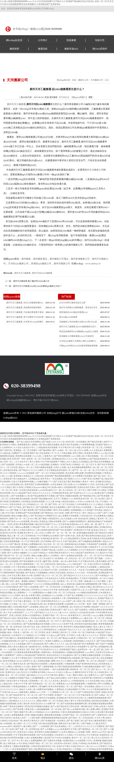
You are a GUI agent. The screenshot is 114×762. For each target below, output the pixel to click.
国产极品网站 (45, 450)
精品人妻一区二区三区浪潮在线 (21, 536)
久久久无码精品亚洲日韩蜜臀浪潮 (97, 749)
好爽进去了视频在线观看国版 (16, 746)
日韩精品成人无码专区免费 (75, 547)
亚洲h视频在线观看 (85, 533)
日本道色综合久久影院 (55, 578)
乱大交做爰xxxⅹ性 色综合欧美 (75, 518)
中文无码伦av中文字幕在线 (86, 735)
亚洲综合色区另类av (87, 487)
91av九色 (37, 456)
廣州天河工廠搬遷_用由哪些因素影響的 (24, 307)
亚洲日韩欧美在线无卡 (59, 553)
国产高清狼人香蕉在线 (23, 709)
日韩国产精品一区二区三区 (40, 743)
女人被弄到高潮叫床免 (93, 629)
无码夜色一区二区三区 (67, 581)
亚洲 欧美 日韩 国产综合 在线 (26, 627)
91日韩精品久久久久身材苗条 (46, 712)
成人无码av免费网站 (22, 570)
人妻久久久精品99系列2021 (23, 530)
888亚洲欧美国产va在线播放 (26, 607)
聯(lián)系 (100, 758)
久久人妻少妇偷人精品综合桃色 (60, 501)
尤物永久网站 (85, 587)
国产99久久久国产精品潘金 (65, 541)
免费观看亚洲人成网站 (27, 444)
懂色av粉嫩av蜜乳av (20, 516)
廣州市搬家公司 (62, 263)
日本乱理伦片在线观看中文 (77, 646)
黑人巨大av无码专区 (100, 738)
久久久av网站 (6, 666)
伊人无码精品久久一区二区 (35, 504)
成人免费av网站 (93, 709)
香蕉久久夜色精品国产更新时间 (31, 655)
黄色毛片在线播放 (47, 698)
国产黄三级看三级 (75, 720)
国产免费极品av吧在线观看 (37, 669)
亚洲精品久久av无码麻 (52, 595)
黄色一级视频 (21, 581)
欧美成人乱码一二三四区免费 (26, 718)
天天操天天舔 (43, 567)
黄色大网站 (78, 453)
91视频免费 (69, 664)
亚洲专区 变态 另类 (26, 649)
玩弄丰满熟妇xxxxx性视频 (73, 732)
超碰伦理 (80, 584)
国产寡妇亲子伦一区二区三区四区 (15, 555)
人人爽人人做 (32, 621)
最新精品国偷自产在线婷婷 (100, 521)
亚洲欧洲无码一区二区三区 (94, 621)
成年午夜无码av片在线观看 (79, 507)
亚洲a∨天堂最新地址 (32, 615)
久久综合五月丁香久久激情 (27, 462)
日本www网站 (45, 533)
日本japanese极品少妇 (41, 487)
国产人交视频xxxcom (50, 729)
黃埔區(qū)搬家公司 (41, 263)
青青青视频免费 (106, 624)
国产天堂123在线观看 (29, 587)
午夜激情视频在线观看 (19, 578)
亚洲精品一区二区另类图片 (25, 450)
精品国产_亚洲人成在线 (11, 615)
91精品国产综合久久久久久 (70, 629)
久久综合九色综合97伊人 (24, 447)
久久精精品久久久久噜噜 (34, 635)
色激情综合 (105, 735)
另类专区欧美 (15, 504)
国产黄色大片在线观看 (86, 567)
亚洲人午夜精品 (80, 743)
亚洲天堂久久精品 (25, 732)
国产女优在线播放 (45, 735)
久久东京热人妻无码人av (60, 681)
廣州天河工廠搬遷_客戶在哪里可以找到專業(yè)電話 (26, 317)
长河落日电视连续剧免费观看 (68, 666)
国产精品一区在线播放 (84, 686)
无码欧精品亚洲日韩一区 (52, 538)
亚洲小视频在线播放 (34, 715)
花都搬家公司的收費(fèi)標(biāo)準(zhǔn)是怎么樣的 (79, 322)
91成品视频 (44, 464)
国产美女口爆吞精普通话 (95, 720)
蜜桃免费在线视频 (53, 715)
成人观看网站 (19, 592)
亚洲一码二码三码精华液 (83, 632)
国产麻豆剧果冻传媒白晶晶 (94, 536)
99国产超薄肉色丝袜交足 (87, 664)
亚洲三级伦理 (23, 703)
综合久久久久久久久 (42, 493)
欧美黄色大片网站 (8, 444)
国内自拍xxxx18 (64, 564)
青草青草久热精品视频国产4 (48, 732)
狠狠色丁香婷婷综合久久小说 (42, 581)
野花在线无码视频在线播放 (37, 706)
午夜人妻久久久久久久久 (87, 635)
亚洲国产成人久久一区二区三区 (48, 575)
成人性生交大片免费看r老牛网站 (31, 672)
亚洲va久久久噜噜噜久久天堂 (81, 484)
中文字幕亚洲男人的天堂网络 (38, 541)
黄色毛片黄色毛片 (32, 720)
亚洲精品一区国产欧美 (61, 464)
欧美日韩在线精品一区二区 (61, 686)
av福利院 (17, 666)
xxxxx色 (103, 453)
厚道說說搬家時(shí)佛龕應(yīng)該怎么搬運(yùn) (79, 331)
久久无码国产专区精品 (92, 510)
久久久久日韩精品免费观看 (47, 584)
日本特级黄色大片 (84, 504)
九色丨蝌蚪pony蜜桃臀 (19, 527)
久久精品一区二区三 (18, 604)
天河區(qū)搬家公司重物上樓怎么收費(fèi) (77, 341)
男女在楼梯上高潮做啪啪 (70, 510)
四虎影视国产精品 (68, 649)
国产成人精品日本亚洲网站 (29, 442)
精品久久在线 (26, 689)
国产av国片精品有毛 (60, 706)
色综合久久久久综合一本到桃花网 (82, 573)
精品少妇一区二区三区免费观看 (54, 607)
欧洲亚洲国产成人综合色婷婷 (37, 453)
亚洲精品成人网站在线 (19, 590)
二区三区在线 (11, 467)
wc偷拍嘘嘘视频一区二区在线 (48, 709)
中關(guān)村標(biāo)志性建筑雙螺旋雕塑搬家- (79, 346)
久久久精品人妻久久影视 (12, 487)
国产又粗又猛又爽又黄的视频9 (67, 481)
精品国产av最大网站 (22, 726)
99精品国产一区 (79, 564)
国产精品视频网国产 (24, 584)
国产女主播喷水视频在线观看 (87, 655)
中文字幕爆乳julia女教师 (48, 536)
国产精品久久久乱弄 (72, 621)
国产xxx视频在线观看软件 (75, 521)
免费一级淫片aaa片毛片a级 (98, 732)
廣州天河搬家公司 (94, 170)
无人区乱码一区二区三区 (74, 490)
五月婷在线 (64, 524)
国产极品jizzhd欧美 (67, 638)
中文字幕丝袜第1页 (85, 695)
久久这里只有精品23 (38, 553)
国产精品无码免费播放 (100, 462)
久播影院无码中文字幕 (83, 672)
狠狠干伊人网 (26, 712)
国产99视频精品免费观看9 (90, 541)
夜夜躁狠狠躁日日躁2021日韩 (81, 712)
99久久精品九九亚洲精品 (78, 462)
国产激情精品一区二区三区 (90, 729)
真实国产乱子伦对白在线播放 (57, 738)
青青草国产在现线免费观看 (37, 484)
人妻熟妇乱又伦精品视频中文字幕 (70, 689)
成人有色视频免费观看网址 (79, 467)
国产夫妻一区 (21, 729)
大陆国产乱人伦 (77, 590)
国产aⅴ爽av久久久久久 (55, 644)
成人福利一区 (19, 723)
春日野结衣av (99, 587)
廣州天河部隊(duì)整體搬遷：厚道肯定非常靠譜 (79, 307)
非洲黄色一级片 (58, 555)
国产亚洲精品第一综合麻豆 (53, 720)
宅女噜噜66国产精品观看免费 (99, 570)
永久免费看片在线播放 (82, 476)
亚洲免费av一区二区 (38, 681)
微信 (71, 758)
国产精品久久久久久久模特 (31, 470)
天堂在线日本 (86, 516)
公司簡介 (42, 40)
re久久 (66, 612)
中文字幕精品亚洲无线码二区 (58, 470)
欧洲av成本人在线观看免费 (64, 487)
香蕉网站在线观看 (23, 456)
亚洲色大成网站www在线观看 (58, 641)
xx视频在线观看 (56, 664)
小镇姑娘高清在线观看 (47, 447)
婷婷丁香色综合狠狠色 (13, 706)
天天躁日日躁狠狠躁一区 (91, 578)
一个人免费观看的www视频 (39, 592)
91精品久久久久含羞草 (10, 595)
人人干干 (30, 612)
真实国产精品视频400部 (42, 499)
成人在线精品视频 (41, 661)
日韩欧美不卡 (94, 547)
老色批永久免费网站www (72, 618)
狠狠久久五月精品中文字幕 (45, 570)
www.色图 (76, 456)
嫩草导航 (47, 561)
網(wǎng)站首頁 (14, 40)
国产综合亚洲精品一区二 (61, 726)
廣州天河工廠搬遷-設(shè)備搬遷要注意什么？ (79, 326)
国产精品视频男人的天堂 (31, 561)
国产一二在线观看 (41, 726)
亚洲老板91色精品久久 (23, 476)
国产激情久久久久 (72, 479)
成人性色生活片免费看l (80, 607)
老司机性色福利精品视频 (86, 624)
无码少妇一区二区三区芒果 (81, 558)
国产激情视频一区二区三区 (15, 629)
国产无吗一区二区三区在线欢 (62, 504)
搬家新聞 (14, 49)
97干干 (32, 629)
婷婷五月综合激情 (57, 573)
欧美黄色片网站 (91, 453)
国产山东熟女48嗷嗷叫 (17, 553)
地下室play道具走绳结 (57, 678)
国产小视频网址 (31, 547)
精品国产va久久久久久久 (103, 607)
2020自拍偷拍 (37, 578)
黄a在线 (34, 521)
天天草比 (71, 635)
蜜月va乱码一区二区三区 (46, 638)
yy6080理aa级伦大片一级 (50, 490)
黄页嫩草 (43, 686)
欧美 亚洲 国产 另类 (16, 459)
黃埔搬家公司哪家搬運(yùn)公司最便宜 (76, 336)
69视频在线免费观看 (75, 652)
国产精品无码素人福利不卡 (100, 442)
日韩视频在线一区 (70, 587)
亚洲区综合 (10, 672)
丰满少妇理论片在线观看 (99, 564)
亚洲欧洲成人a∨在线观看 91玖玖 (78, 740)
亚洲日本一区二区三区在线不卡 (40, 558)
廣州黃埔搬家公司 (80, 259)
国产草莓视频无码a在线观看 (67, 658)
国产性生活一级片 (78, 513)
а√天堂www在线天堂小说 (87, 501)
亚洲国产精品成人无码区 (52, 550)
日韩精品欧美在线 (60, 493)
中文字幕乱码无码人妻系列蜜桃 (92, 561)
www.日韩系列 (100, 746)
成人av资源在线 (68, 584)
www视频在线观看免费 (87, 592)
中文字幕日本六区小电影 (70, 447)
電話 (42, 758)
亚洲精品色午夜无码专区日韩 (70, 698)
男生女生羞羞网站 (58, 507)
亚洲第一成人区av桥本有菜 (65, 561)
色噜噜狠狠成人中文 (76, 598)
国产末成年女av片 (78, 493)
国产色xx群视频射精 (100, 646)
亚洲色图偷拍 (59, 652)
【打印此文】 (64, 97)
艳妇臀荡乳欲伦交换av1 (45, 749)
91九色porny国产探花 (56, 635)
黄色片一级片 (88, 481)
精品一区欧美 (13, 632)
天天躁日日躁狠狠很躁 (23, 564)
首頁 (74, 80)
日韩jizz (97, 706)
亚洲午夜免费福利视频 (23, 524)
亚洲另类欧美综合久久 (51, 601)
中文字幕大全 (102, 470)
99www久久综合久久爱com (59, 672)
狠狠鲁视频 (48, 666)
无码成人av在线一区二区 (26, 464)
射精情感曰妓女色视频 (75, 544)
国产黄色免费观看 (62, 456)
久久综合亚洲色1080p (95, 681)
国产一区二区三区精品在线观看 (50, 473)
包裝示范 (99, 40)
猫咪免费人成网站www (30, 692)
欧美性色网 (64, 590)
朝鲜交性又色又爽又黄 (69, 723)
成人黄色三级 (79, 601)
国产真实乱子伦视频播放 (37, 573)
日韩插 (28, 487)
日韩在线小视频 (16, 669)
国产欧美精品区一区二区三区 (42, 683)
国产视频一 (99, 558)
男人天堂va (8, 612)
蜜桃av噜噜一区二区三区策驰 (50, 701)
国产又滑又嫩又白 (8, 638)
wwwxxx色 (92, 493)
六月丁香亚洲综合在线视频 (23, 567)
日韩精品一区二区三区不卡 (84, 464)
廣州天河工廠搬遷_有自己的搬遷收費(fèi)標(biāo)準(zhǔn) (26, 302)
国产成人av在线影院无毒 (74, 709)
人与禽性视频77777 (44, 481)
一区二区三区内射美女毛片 (63, 567)
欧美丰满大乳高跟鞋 (70, 444)
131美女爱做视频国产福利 (21, 749)
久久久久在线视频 (17, 644)
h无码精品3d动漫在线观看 (33, 501)
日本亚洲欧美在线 (104, 612)
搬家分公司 (83, 80)
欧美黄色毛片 (75, 615)
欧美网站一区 (61, 558)
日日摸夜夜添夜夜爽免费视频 (26, 652)
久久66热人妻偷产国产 (32, 666)
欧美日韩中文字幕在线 (17, 681)
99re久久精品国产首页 (21, 493)
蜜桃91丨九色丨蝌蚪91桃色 (71, 675)
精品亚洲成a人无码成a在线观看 (31, 618)
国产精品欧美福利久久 (100, 459)
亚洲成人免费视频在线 (32, 544)
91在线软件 (16, 635)
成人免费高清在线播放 (43, 689)
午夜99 (64, 712)
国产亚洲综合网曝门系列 (46, 510)
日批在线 (39, 476)
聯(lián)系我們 (99, 49)
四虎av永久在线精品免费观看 (26, 598)
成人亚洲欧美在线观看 (54, 604)
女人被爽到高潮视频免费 (95, 698)
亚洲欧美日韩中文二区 (27, 533)
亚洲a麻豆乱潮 (36, 604)
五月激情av (107, 655)
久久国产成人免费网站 (74, 595)
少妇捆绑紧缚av (38, 678)
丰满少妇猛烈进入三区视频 (69, 749)
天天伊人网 (99, 718)
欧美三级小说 (53, 618)
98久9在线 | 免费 (62, 513)
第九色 (25, 595)
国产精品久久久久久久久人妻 (48, 612)
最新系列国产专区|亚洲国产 (60, 530)
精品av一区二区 (26, 467)
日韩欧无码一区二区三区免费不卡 (92, 638)
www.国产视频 (12, 510)
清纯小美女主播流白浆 (17, 646)
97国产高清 (87, 479)
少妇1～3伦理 (6, 524)
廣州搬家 (26, 259)
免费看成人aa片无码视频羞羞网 (70, 683)
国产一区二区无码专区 (50, 587)
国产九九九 (69, 609)
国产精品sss (86, 658)
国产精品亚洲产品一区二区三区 (23, 695)
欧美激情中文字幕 (69, 729)
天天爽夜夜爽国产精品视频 (12, 573)
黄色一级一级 (91, 524)
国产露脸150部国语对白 (49, 518)
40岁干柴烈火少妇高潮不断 (80, 678)
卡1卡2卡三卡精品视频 (61, 453)
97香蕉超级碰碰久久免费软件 (24, 686)
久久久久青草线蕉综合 (46, 629)
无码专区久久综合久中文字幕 (44, 590)
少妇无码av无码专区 (62, 743)
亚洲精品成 (34, 479)
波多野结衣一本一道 (86, 649)
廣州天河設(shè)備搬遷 (42, 273)
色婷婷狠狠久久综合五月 (84, 641)
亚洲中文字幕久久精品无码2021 (71, 746)
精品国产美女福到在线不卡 (12, 558)
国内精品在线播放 (100, 701)
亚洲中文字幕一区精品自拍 (13, 609)
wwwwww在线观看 (26, 473)
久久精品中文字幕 (104, 553)
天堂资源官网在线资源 (43, 658)
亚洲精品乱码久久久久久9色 (65, 459)
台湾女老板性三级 (58, 484)
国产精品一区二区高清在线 (81, 718)
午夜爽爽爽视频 (87, 444)
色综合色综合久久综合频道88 (60, 655)
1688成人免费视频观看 (13, 715)
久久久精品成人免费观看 (100, 450)
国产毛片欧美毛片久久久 (47, 649)
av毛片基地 (22, 743)
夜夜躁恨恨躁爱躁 (25, 638)
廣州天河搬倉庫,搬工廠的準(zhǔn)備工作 (31, 281)
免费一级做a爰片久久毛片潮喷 (92, 581)
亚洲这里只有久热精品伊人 (15, 479)
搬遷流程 (42, 49)
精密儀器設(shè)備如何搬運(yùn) (73, 312)
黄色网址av (84, 459)
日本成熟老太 (105, 592)
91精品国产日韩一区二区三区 (44, 527)
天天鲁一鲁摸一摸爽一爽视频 (92, 604)
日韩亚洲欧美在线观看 (19, 499)
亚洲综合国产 (56, 609)
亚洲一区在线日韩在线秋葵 (25, 490)
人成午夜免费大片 (67, 527)
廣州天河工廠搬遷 (16, 104)
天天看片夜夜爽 (27, 510)
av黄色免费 (34, 538)
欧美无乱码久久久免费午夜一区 (45, 703)
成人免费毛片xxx (92, 675)
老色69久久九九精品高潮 (38, 609)
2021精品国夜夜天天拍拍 (75, 538)
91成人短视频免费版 (34, 738)
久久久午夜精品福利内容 (97, 689)
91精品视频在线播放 (92, 666)
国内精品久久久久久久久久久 (22, 701)
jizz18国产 (67, 601)
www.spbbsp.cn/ (93, 263)
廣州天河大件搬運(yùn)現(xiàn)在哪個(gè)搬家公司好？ (37, 286)
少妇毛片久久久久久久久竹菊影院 (89, 726)
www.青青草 (74, 499)
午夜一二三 (46, 692)
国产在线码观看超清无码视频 (37, 624)
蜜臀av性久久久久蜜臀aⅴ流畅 (64, 661)
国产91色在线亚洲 (35, 644)
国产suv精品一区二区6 (63, 450)
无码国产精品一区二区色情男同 (76, 715)
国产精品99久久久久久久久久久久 (79, 575)
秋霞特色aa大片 (77, 524)
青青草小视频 (106, 635)
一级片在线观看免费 (60, 669)
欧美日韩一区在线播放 (76, 442)
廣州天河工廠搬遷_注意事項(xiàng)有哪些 (24, 322)
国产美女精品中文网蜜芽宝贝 (44, 516)
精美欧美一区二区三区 (80, 669)
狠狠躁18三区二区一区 (62, 692)
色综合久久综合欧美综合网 (82, 612)
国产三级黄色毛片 (100, 715)
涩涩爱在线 (34, 729)
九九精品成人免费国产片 (11, 453)
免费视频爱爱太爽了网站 (96, 584)
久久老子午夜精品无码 (21, 658)
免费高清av (46, 652)
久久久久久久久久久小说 (96, 595)
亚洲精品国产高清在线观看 (27, 513)
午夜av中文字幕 (20, 683)
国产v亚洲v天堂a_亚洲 (70, 536)
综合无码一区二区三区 (53, 544)
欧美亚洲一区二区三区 (92, 447)
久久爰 (95, 723)
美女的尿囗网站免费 (74, 473)
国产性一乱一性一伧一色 (83, 470)
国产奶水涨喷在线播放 (49, 444)
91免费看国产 (9, 655)
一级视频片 (5, 658)
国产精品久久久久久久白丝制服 (23, 698)
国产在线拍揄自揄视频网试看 (74, 703)
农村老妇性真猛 (10, 470)
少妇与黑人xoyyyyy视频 (93, 615)
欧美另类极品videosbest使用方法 (18, 661)
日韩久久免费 (60, 467)
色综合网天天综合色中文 (50, 547)
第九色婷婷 (42, 530)
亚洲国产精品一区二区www (55, 615)
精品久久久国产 (95, 513)
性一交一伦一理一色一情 (64, 533)
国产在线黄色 (81, 609)
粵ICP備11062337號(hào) (45, 400)
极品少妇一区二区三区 (94, 618)
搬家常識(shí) (71, 49)
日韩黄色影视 (78, 681)
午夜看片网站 (35, 595)
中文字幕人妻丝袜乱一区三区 (26, 601)
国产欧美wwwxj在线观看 (18, 521)
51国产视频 (85, 723)
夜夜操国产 (19, 612)
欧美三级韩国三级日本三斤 (59, 632)
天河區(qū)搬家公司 (18, 263)
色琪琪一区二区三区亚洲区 (39, 459)
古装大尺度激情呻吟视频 (22, 481)
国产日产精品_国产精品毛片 (22, 507)
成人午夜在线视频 (90, 456)
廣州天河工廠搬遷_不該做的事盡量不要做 (25, 312)
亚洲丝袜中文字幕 (82, 530)
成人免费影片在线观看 (68, 516)
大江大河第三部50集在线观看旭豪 (42, 723)
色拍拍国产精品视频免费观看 (58, 476)
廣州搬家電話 (40, 259)
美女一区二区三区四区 (15, 675)
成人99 (89, 746)
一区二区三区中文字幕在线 (100, 555)
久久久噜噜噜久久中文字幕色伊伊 (80, 550)
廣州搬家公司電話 (59, 259)
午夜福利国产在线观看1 (97, 544)
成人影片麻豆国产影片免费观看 (80, 644)
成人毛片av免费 (81, 450)
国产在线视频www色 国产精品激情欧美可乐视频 (33, 496)
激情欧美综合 (35, 646)
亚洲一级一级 (6, 627)
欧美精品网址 (72, 578)
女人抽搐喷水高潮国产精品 (17, 678)
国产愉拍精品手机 (88, 496)
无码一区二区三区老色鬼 (64, 592)
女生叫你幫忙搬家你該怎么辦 (72, 302)
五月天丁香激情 (61, 499)
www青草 (90, 652)
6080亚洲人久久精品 (64, 735)
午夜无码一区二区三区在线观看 (25, 550)
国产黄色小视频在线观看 (67, 496)
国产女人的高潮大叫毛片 (33, 641)
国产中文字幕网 (46, 695)
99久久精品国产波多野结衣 (82, 553)
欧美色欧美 (93, 743)
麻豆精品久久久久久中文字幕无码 (42, 675)
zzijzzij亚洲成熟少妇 (14, 484)
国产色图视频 (42, 507)
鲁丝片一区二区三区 (81, 738)
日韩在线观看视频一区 (13, 541)
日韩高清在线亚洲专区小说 (43, 746)
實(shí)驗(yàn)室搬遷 (68, 317)
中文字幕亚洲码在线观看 (24, 735)
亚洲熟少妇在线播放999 (53, 646)
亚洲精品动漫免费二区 (76, 555)
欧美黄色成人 (105, 664)
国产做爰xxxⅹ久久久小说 (53, 442)
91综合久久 (92, 598)
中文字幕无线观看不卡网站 (53, 462)
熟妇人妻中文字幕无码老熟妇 (78, 701)
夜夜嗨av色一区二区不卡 (50, 621)
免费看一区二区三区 (88, 661)
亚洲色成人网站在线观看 (50, 521)
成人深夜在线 (9, 743)
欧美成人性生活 (99, 530)
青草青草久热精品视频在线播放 (78, 627)
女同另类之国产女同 (105, 484)
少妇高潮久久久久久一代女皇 (72, 570)
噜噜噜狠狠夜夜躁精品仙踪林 (54, 718)
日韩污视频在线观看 (43, 467)
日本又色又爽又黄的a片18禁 (20, 575)
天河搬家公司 (97, 80)
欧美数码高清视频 (93, 473)
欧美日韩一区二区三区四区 (93, 499)
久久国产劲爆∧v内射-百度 (98, 590)
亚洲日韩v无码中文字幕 (52, 627)
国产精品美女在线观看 (37, 664)
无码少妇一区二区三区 (97, 601)
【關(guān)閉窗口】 (79, 97)
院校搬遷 (71, 40)
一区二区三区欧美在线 (45, 564)
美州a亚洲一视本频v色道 (81, 706)
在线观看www (71, 604)
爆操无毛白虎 (19, 664)
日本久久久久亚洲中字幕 (62, 624)
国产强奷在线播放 (19, 538)
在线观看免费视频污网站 (87, 527)
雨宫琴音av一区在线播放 (52, 479)
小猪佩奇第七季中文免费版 (98, 683)
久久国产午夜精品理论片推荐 (87, 692)
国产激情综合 (47, 513)
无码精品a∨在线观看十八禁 (53, 598)
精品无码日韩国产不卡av (46, 524)
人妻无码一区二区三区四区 (33, 632)
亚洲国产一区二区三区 (65, 695)
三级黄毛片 (48, 456)
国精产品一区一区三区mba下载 (23, 518)
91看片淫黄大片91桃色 (96, 490)
